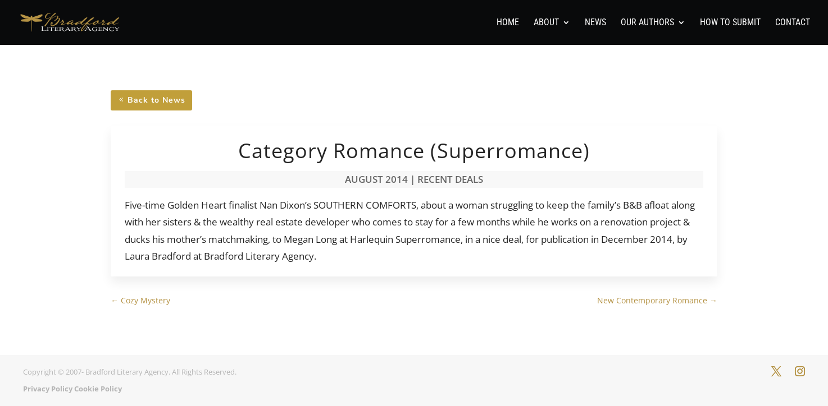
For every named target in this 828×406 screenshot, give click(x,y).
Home (508, 23)
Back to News (156, 100)
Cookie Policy (98, 389)
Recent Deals (450, 179)
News (595, 23)
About (546, 23)
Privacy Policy (47, 389)
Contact (792, 23)
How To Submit (730, 23)
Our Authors (647, 23)
